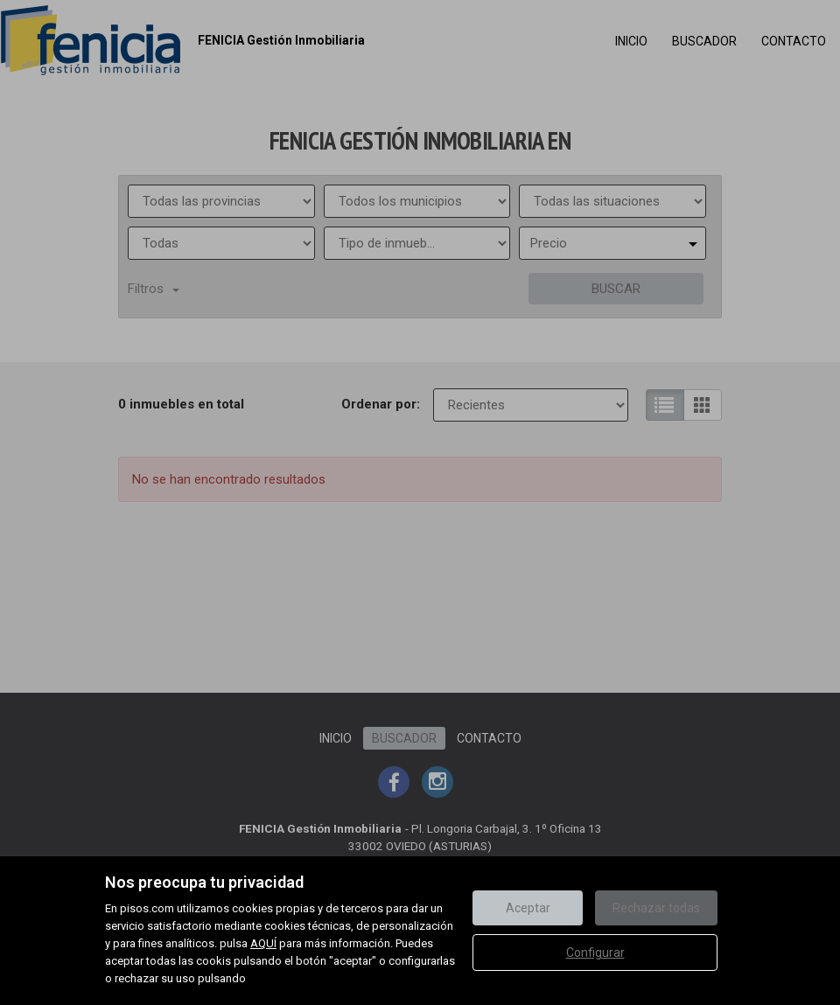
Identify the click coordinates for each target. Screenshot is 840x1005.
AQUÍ (263, 943)
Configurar (595, 953)
